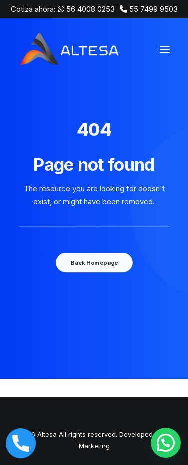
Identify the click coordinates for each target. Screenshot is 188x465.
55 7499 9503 (153, 9)
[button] (166, 443)
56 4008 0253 (90, 9)
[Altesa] (70, 49)
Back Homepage (93, 262)
